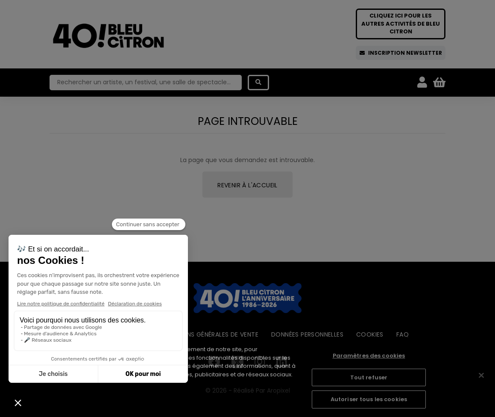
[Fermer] (481, 375)
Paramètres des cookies (369, 356)
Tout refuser (369, 377)
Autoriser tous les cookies (369, 399)
